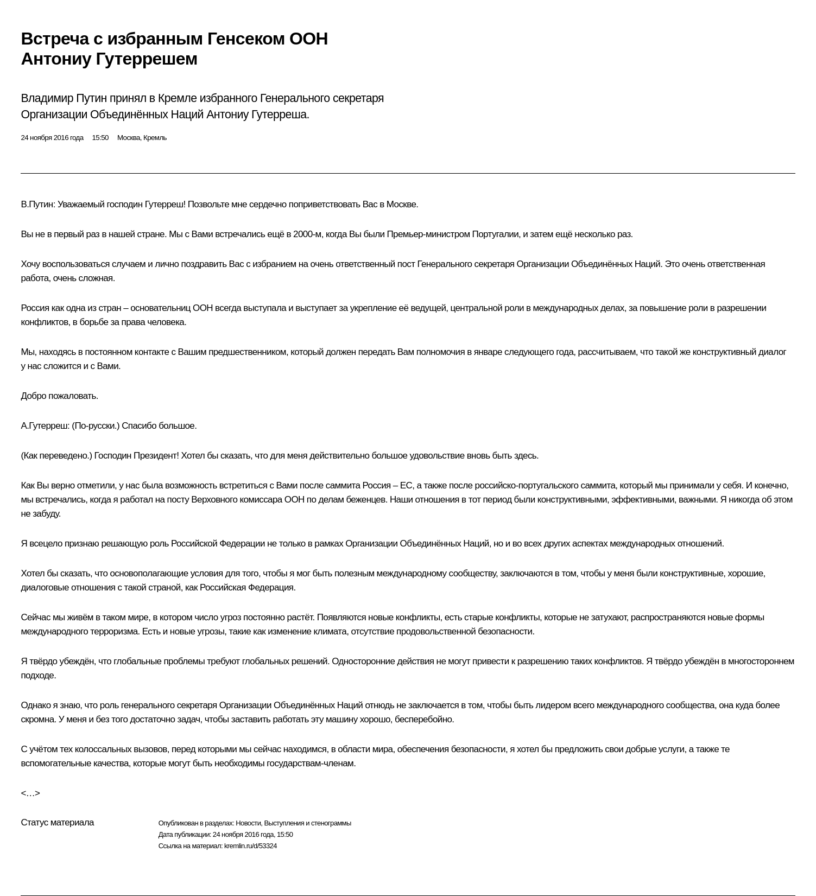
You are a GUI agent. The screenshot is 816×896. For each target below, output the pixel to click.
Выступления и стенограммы (307, 823)
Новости (248, 823)
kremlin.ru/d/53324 (250, 846)
